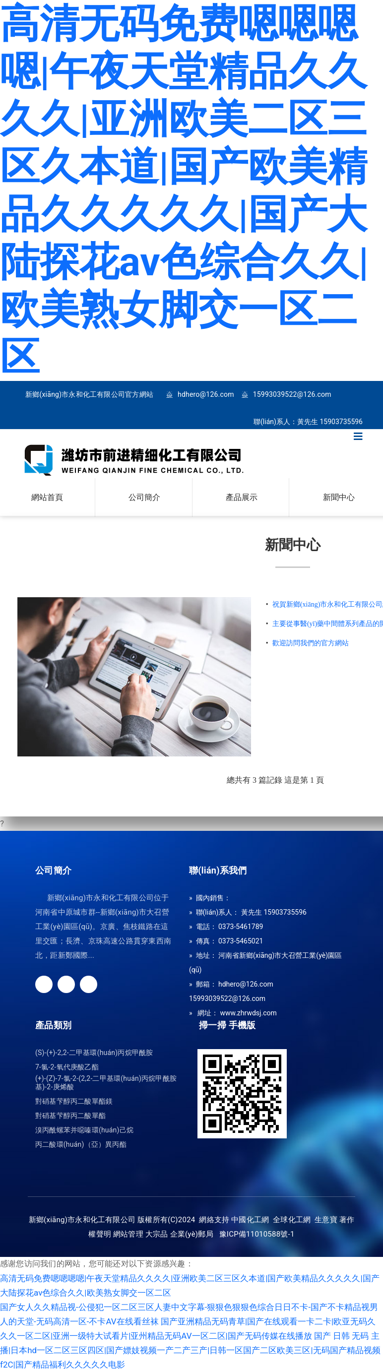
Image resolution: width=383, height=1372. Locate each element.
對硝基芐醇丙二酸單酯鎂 (74, 1101)
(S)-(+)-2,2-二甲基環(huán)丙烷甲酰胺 (94, 1053)
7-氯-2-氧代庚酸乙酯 (67, 1067)
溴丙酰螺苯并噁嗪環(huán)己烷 (84, 1130)
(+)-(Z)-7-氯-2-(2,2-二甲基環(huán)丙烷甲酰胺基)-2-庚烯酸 (106, 1082)
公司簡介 (144, 497)
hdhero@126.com (206, 394)
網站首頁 (47, 497)
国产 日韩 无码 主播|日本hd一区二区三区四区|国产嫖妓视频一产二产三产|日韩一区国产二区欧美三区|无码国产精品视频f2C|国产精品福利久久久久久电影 (190, 1350)
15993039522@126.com (292, 394)
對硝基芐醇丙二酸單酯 (70, 1116)
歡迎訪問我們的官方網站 (310, 643)
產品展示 (241, 497)
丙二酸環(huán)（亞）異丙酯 (81, 1144)
